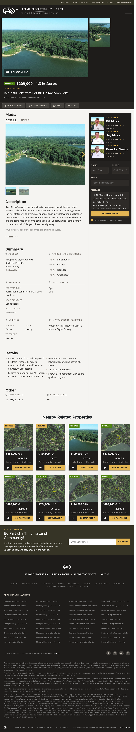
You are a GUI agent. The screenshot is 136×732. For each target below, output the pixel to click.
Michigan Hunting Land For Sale (48, 624)
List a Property (102, 584)
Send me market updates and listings (108, 220)
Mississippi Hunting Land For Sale (48, 633)
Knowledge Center (98, 2)
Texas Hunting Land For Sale (111, 615)
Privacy (127, 727)
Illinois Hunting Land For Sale (14, 633)
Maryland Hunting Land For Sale (48, 619)
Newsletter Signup (78, 586)
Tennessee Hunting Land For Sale (113, 610)
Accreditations (29, 584)
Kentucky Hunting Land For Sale (48, 606)
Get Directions (12, 270)
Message (95, 190)
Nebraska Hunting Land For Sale (81, 601)
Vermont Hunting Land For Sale (112, 624)
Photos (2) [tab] (11, 120)
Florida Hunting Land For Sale (15, 619)
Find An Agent (60, 574)
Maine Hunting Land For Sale (47, 615)
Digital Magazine (57, 586)
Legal (121, 727)
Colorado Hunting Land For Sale (16, 615)
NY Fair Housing (62, 727)
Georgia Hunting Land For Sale (15, 624)
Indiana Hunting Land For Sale (15, 637)
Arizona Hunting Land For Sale (15, 606)
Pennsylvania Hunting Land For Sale (82, 642)
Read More (12, 237)
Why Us (84, 2)
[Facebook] (108, 653)
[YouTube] (121, 653)
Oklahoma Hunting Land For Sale (81, 633)
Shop (111, 2)
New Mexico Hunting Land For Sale (82, 610)
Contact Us (118, 584)
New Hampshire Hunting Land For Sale (83, 606)
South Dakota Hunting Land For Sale (114, 606)
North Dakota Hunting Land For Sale (82, 624)
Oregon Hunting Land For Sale (80, 637)
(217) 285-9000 (54, 653)
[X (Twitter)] (115, 653)
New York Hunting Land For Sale (81, 615)
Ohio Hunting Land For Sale (79, 628)
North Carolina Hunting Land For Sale (83, 619)
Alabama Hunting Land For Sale (15, 601)
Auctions (65, 2)
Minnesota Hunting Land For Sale (48, 628)
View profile (112, 125)
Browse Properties (36, 574)
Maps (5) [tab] (25, 120)
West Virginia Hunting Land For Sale (114, 633)
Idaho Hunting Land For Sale (14, 628)
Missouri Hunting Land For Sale (48, 637)
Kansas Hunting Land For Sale (47, 601)
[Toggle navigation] (128, 11)
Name (94, 165)
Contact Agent (22, 467)
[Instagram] (128, 653)
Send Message (110, 214)
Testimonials (47, 584)
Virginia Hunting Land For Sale (112, 628)
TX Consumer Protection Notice (21, 727)
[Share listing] (8, 467)
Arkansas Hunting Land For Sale (16, 610)
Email (94, 177)
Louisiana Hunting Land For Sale (48, 610)
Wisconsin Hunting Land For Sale (113, 637)
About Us (14, 584)
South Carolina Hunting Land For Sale (115, 601)
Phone (115, 165)
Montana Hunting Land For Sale (48, 642)
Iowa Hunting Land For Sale (14, 642)
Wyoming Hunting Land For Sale (113, 642)
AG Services (73, 584)
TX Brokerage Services (44, 727)
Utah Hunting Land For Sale (111, 619)
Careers (75, 2)
